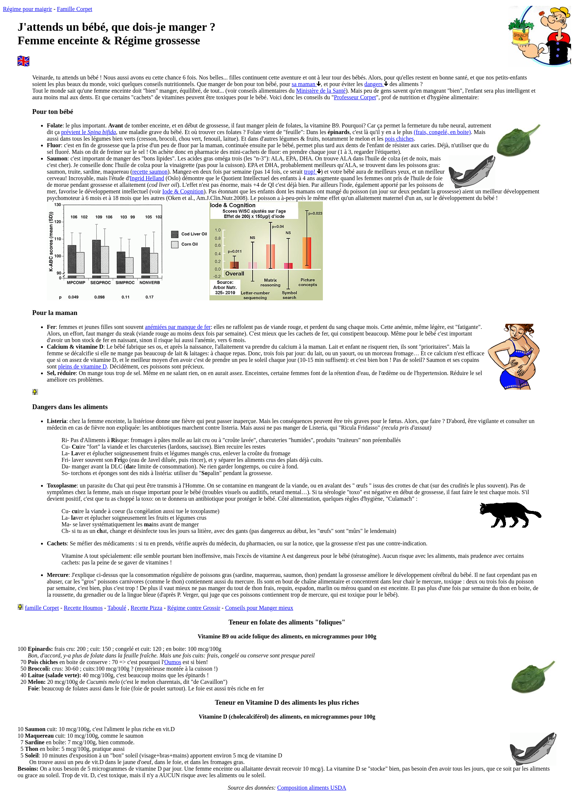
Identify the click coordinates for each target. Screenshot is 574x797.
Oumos (172, 662)
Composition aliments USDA (311, 788)
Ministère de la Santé (321, 91)
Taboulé (116, 608)
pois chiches (399, 139)
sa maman (306, 84)
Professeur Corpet (355, 97)
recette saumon (149, 171)
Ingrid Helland (147, 178)
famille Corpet (42, 608)
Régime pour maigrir (27, 9)
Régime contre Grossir (193, 608)
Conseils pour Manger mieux (259, 608)
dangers (376, 84)
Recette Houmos (83, 608)
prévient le (88, 132)
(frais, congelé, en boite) (442, 132)
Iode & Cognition (183, 191)
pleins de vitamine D (82, 366)
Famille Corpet (74, 9)
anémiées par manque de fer (177, 327)
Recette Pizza (147, 608)
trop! (312, 171)
